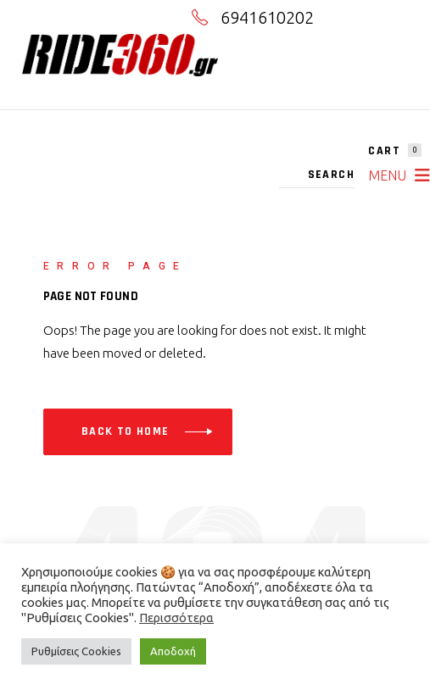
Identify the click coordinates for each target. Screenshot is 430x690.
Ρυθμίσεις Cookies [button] (76, 651)
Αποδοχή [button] (173, 651)
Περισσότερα (176, 617)
